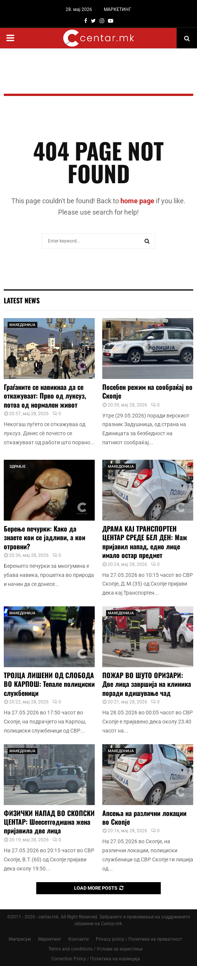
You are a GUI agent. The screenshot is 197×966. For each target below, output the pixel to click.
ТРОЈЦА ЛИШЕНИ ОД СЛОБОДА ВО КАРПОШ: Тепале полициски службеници (49, 684)
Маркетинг (49, 939)
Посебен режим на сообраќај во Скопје (147, 391)
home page (137, 201)
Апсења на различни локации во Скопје (144, 817)
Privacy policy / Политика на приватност (139, 939)
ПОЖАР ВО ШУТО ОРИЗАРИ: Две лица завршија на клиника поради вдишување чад (146, 684)
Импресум (20, 939)
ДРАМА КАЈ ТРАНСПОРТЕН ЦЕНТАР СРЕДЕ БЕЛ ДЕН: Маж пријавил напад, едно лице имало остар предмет (144, 542)
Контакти (78, 939)
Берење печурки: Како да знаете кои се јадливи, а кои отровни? (44, 537)
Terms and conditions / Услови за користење (95, 949)
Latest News (22, 300)
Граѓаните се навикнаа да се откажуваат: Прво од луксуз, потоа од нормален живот (45, 396)
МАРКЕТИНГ (117, 9)
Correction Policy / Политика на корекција (95, 958)
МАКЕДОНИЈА (22, 325)
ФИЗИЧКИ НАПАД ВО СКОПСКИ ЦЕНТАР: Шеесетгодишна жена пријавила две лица (49, 822)
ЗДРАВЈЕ (17, 466)
